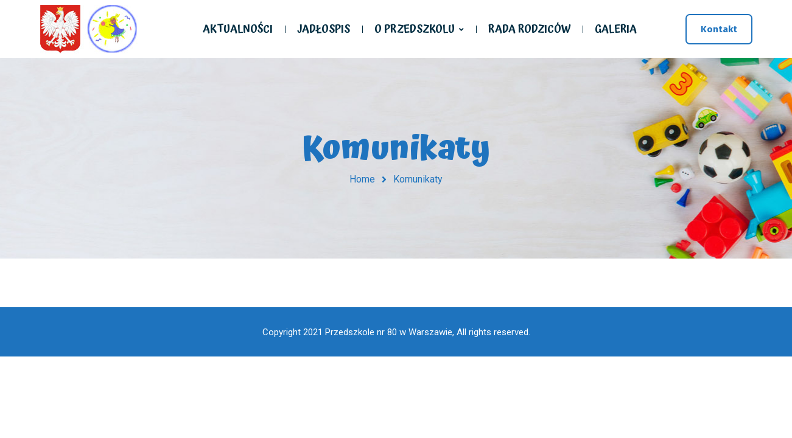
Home (362, 179)
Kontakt (719, 29)
